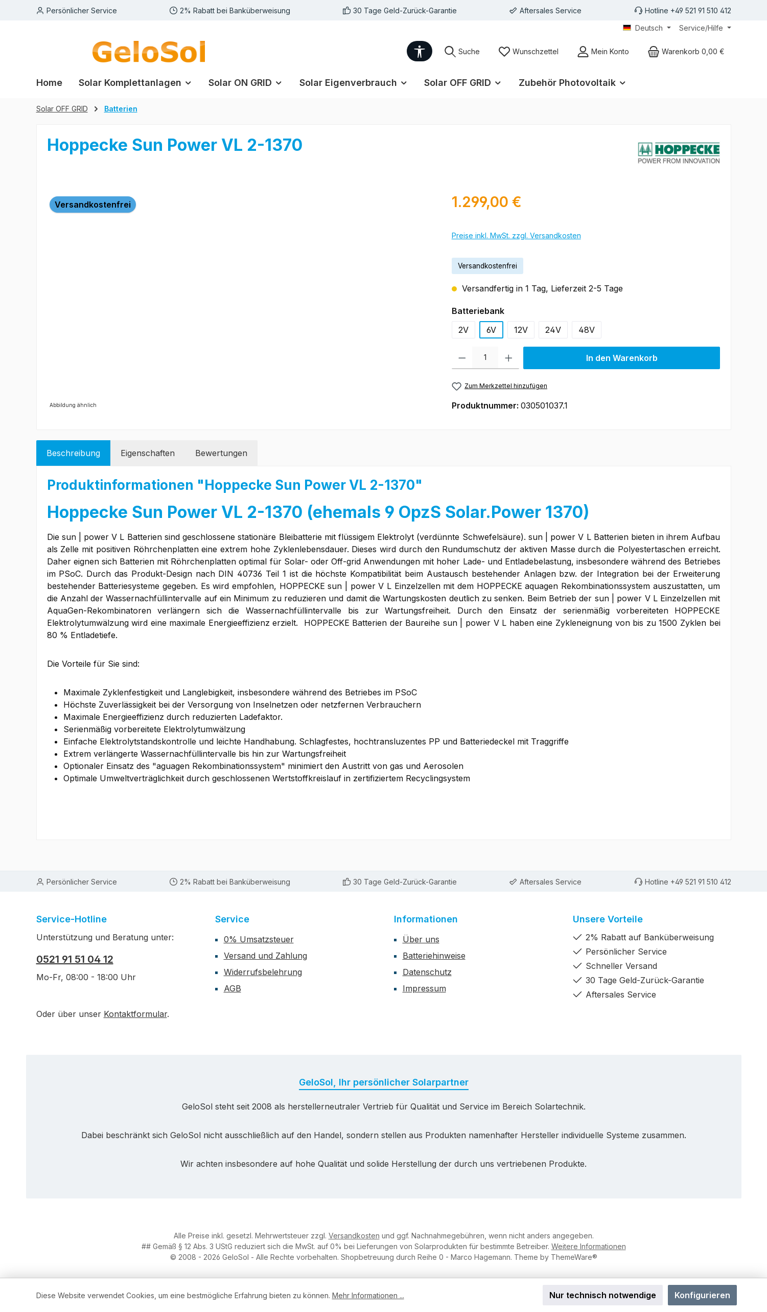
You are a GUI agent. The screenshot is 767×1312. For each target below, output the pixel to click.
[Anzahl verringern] (462, 358)
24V (553, 330)
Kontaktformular (135, 1014)
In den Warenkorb (622, 358)
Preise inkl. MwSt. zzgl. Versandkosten (516, 235)
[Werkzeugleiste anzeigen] (419, 51)
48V (586, 330)
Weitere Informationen (588, 1246)
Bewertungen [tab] (221, 453)
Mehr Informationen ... (368, 1295)
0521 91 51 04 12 (74, 959)
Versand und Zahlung (265, 956)
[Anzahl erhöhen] (508, 358)
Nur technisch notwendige (602, 1295)
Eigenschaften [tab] (148, 453)
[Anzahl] (485, 358)
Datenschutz (427, 972)
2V (463, 330)
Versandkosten (354, 1235)
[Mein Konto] (603, 51)
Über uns (421, 939)
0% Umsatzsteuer (259, 939)
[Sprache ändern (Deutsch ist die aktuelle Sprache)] (647, 28)
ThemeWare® (574, 1257)
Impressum (424, 988)
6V (491, 330)
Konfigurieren (702, 1295)
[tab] (73, 453)
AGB (232, 988)
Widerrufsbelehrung (263, 972)
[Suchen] (461, 51)
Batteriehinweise (434, 956)
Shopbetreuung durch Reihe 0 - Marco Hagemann (425, 1257)
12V (521, 330)
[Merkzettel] (528, 51)
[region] (239, 301)
